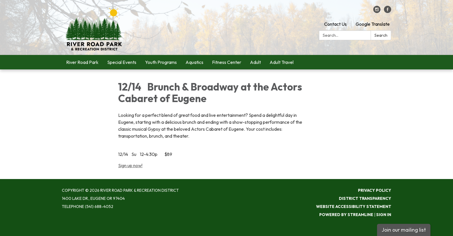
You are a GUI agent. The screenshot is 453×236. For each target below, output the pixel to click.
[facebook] (387, 11)
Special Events (121, 62)
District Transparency (365, 198)
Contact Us (335, 24)
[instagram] (376, 11)
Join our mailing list (404, 229)
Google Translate (373, 24)
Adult (255, 62)
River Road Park (82, 62)
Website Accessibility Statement (353, 206)
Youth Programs (161, 62)
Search (380, 35)
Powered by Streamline (346, 214)
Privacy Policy (374, 190)
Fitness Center (226, 62)
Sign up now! (130, 165)
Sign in (383, 214)
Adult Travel (282, 62)
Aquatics (194, 62)
